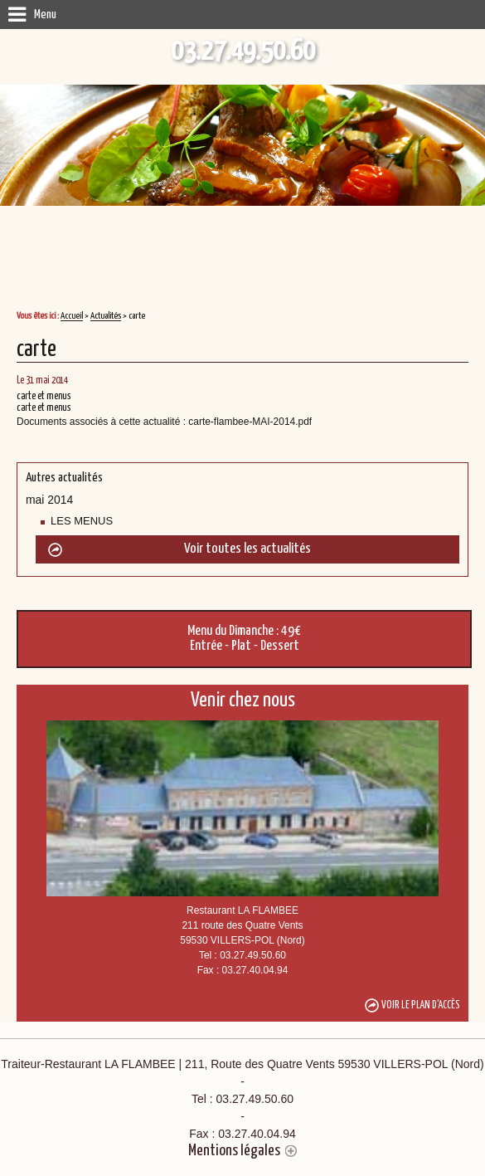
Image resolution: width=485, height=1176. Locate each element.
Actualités (105, 315)
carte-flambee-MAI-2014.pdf (250, 421)
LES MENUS (82, 521)
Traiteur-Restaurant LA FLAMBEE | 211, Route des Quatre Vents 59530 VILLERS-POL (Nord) (242, 1100)
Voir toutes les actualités (247, 549)
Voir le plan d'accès (420, 1005)
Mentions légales (234, 1151)
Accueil (72, 315)
